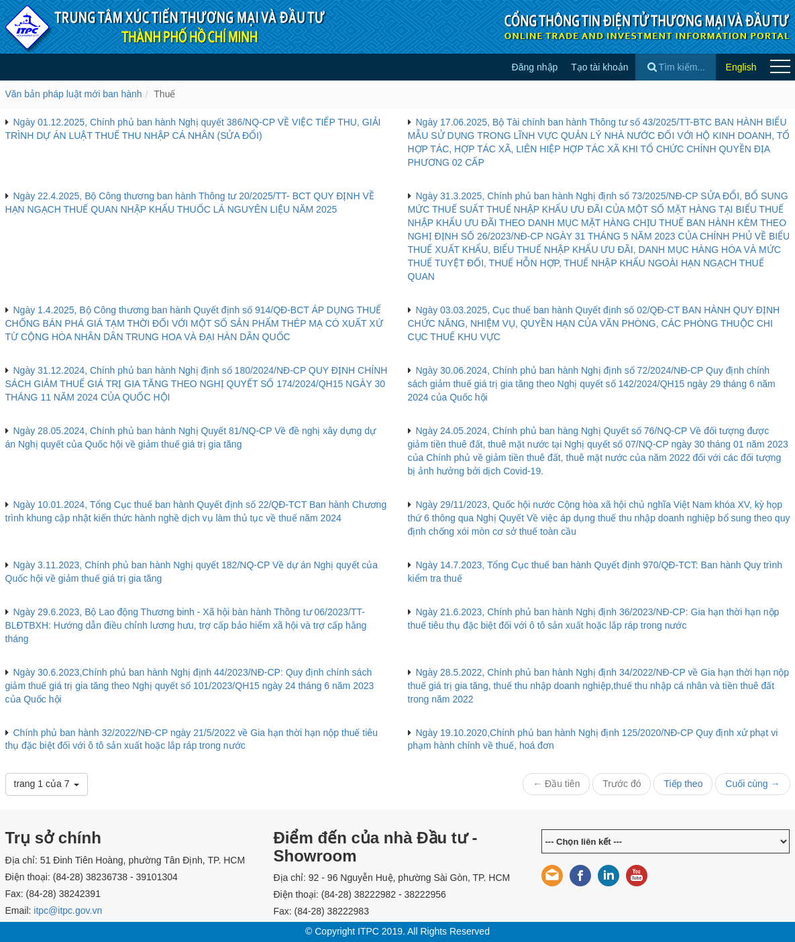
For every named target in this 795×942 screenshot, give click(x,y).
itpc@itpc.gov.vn (68, 910)
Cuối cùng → (752, 783)
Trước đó (621, 783)
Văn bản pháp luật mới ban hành (73, 94)
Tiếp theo (683, 783)
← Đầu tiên (556, 783)
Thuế (164, 94)
